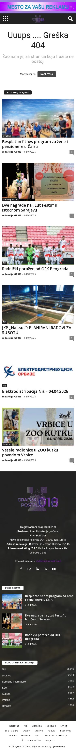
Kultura (6, 693)
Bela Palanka (11, 730)
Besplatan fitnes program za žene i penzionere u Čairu (35, 144)
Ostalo (26, 730)
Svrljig (63, 725)
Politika (6, 699)
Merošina (37, 725)
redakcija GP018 (11, 151)
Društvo (7, 136)
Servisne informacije (14, 681)
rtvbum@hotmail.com (48, 561)
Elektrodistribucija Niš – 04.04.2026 (35, 391)
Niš (4, 263)
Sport (5, 687)
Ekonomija (66, 730)
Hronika (6, 706)
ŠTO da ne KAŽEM (31, 740)
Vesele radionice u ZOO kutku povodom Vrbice (30, 452)
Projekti (50, 740)
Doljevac (51, 725)
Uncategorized (10, 199)
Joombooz (59, 746)
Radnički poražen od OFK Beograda (35, 268)
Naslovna (14, 725)
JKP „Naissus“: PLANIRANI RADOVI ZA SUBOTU (36, 330)
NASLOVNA (47, 74)
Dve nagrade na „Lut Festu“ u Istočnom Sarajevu (29, 208)
